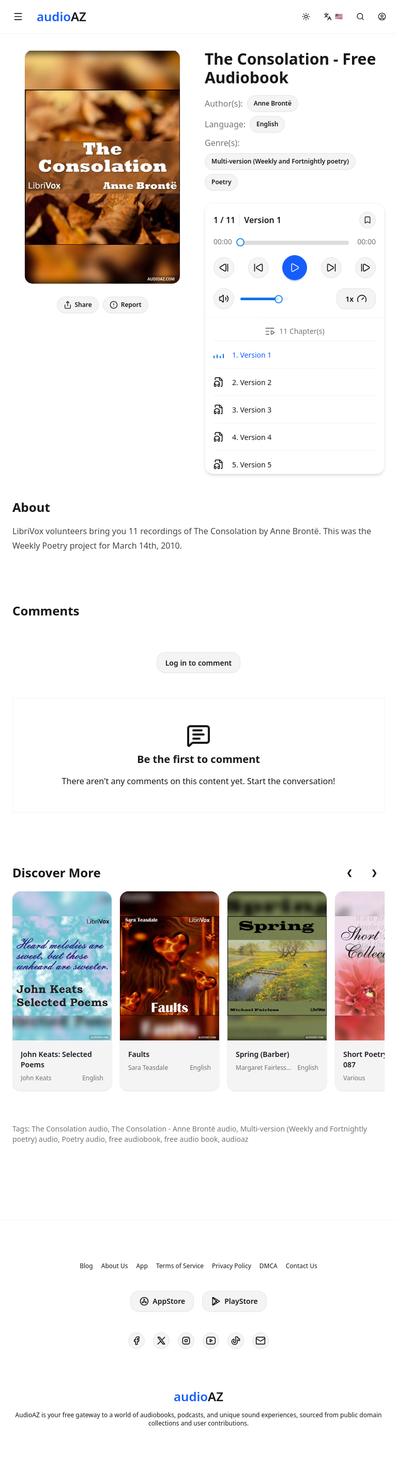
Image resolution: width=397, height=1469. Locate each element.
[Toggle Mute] (223, 298)
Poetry (221, 182)
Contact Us (301, 1266)
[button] (18, 16)
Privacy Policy (231, 1266)
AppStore (162, 1301)
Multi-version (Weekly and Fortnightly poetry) (280, 161)
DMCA (268, 1266)
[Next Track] (365, 267)
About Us (114, 1266)
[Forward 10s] (331, 267)
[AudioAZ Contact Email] (260, 1340)
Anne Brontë (273, 103)
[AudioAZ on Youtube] (211, 1340)
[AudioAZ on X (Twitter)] (161, 1340)
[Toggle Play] (294, 267)
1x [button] (356, 298)
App (141, 1266)
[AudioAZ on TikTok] (235, 1340)
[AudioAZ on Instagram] (186, 1340)
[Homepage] (61, 16)
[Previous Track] (223, 267)
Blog (86, 1266)
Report (126, 304)
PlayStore (234, 1301)
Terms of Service (180, 1266)
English (267, 124)
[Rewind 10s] (258, 267)
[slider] (240, 242)
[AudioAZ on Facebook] (136, 1340)
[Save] (367, 220)
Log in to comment (198, 663)
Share (78, 304)
